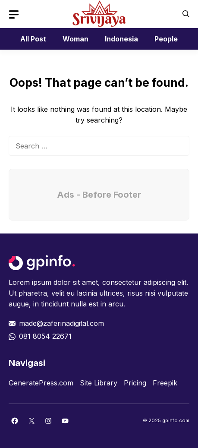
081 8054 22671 (45, 336)
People (166, 39)
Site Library (98, 383)
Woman (75, 39)
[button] (185, 14)
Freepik (165, 383)
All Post (33, 39)
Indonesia (121, 39)
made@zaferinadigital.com (61, 323)
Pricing (135, 383)
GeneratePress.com (41, 383)
